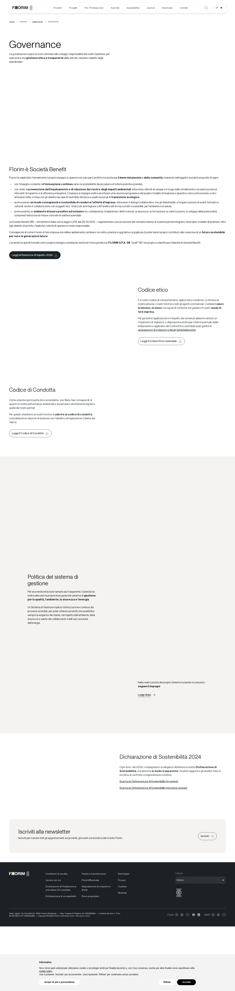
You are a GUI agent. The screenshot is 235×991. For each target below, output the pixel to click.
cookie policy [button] (45, 971)
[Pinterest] (182, 914)
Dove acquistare (90, 896)
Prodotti (58, 8)
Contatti (184, 8)
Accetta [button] (186, 982)
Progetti (73, 8)
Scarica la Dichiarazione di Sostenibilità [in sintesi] (148, 781)
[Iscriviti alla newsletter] (207, 836)
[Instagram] (176, 914)
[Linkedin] (198, 914)
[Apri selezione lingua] (219, 8)
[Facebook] (193, 914)
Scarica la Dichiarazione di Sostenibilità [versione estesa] (153, 788)
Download (167, 8)
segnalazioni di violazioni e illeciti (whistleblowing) (167, 330)
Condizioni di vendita (57, 873)
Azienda (115, 8)
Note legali (123, 873)
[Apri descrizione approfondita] (147, 695)
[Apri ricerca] (206, 8)
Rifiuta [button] (167, 982)
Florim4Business (90, 880)
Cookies (122, 886)
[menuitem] (58, 8)
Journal (151, 8)
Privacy (122, 880)
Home (12, 21)
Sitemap (122, 892)
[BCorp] (178, 897)
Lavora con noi (53, 880)
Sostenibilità (133, 8)
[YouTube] (188, 914)
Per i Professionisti (94, 8)
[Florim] (22, 7)
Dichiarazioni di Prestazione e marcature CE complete (61, 888)
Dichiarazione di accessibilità (61, 896)
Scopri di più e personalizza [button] (59, 982)
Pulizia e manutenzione (94, 873)
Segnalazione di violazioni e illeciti (96, 888)
